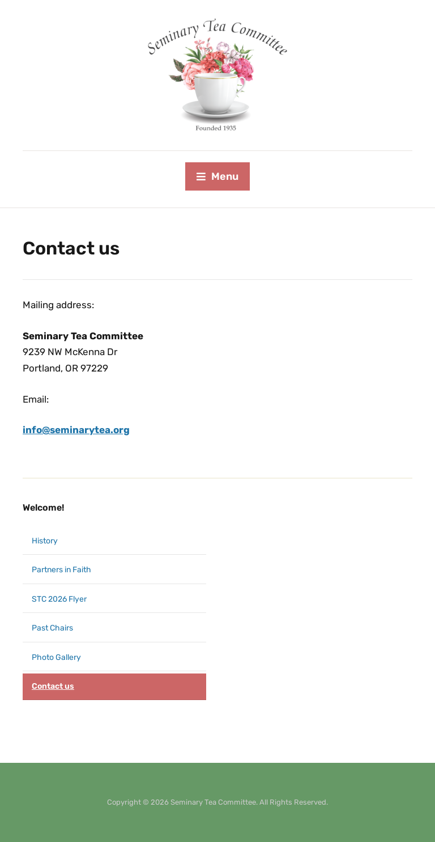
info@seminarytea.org (76, 429)
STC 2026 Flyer (59, 599)
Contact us (53, 686)
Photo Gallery (56, 657)
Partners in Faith (61, 570)
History (45, 541)
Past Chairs (52, 628)
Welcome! (43, 507)
